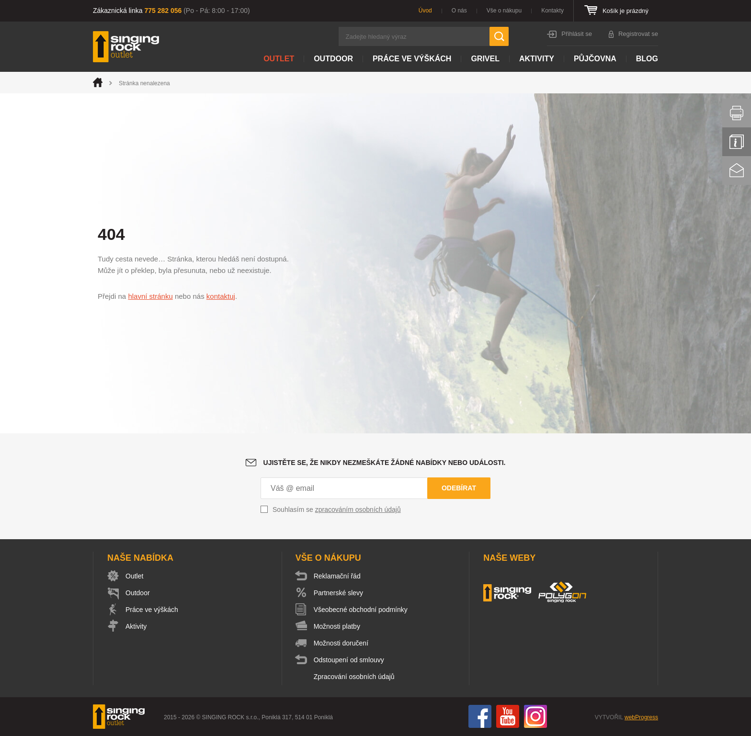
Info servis (736, 141)
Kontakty (552, 10)
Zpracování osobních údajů (354, 676)
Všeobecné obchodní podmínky (361, 609)
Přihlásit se (576, 33)
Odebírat (459, 488)
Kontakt (736, 170)
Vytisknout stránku (736, 113)
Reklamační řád (337, 576)
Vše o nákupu (504, 10)
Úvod (425, 10)
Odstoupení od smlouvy (349, 660)
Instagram (535, 716)
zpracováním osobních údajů (358, 509)
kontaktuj (220, 296)
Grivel (485, 59)
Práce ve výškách (412, 59)
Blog (647, 59)
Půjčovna (595, 59)
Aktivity (536, 59)
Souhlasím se (337, 509)
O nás (459, 10)
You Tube (507, 716)
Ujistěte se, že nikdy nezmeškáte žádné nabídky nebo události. (384, 462)
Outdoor (333, 59)
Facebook (479, 716)
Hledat (499, 36)
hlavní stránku (150, 296)
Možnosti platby (337, 626)
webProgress (641, 717)
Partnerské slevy (338, 593)
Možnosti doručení (341, 643)
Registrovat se (638, 33)
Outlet (278, 59)
